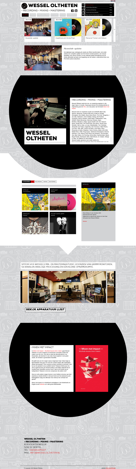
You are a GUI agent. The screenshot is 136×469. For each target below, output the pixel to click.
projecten (43, 15)
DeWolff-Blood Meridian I (91, 7)
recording (38, 181)
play (83, 4)
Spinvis (25, 190)
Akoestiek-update (31, 38)
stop (83, 8)
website (42, 384)
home (25, 15)
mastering (52, 181)
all (32, 181)
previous (83, 11)
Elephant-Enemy (89, 4)
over (32, 15)
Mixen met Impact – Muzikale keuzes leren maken (47, 351)
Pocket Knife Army (57, 214)
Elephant (54, 190)
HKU (84, 107)
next (83, 14)
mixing (45, 181)
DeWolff (26, 214)
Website (85, 221)
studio (54, 15)
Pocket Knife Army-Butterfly (92, 12)
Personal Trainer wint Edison (96, 38)
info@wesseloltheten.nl (45, 453)
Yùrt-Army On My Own (91, 9)
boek (62, 15)
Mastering (86, 186)
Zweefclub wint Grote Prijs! (65, 38)
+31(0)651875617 (37, 450)
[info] (111, 4)
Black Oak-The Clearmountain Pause (94, 14)
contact (71, 15)
